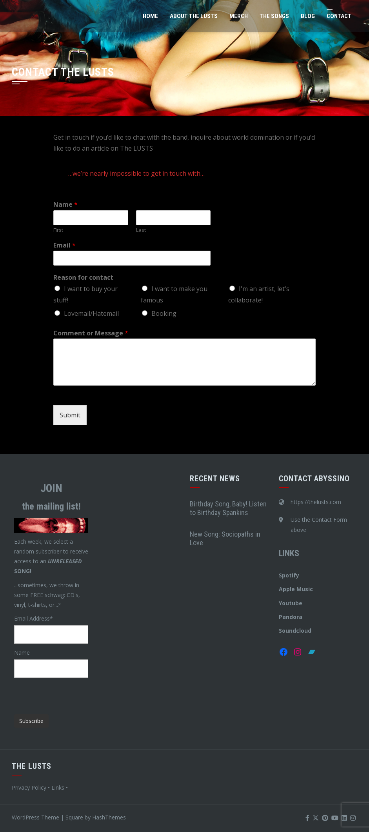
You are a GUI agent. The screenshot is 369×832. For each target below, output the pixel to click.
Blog (308, 16)
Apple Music (296, 589)
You (284, 603)
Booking (163, 313)
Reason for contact (83, 277)
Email (64, 245)
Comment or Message (90, 333)
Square (74, 817)
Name (65, 204)
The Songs (274, 16)
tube (295, 603)
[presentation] (73, 693)
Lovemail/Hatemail (91, 313)
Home (150, 16)
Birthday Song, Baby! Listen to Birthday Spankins (228, 508)
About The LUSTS (194, 16)
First (58, 230)
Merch (238, 16)
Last (141, 230)
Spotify (289, 575)
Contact (339, 16)
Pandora (290, 617)
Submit (70, 415)
